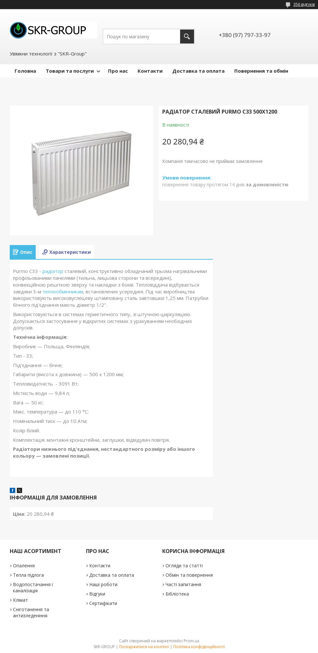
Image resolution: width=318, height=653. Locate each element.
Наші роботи (103, 584)
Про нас (118, 71)
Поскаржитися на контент (144, 646)
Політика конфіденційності (199, 646)
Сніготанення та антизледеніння (31, 612)
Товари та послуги (70, 71)
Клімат (20, 600)
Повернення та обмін (261, 71)
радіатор (53, 271)
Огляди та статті (184, 565)
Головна (25, 71)
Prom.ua (191, 641)
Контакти (150, 71)
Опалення (24, 565)
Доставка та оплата (198, 71)
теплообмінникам (63, 291)
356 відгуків (304, 4)
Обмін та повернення (189, 575)
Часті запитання (183, 584)
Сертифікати (103, 603)
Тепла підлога (28, 575)
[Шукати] (187, 36)
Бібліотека (177, 594)
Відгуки (97, 594)
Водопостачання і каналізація (33, 587)
